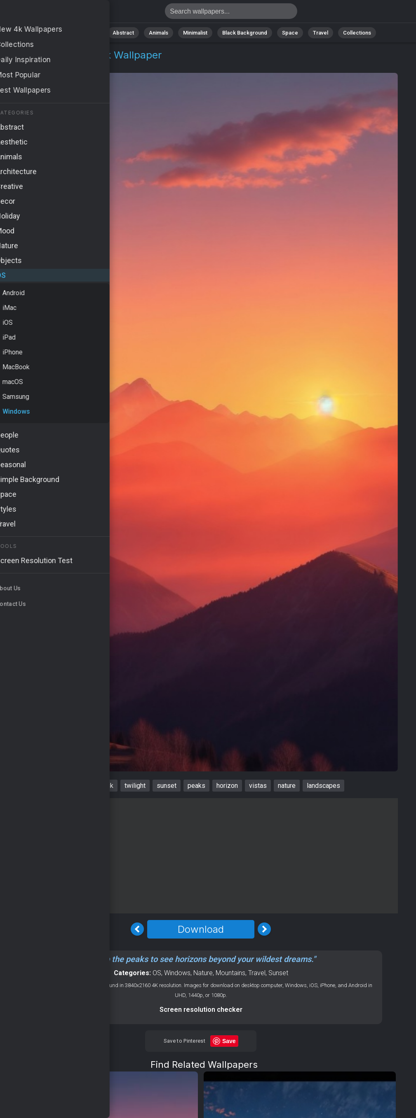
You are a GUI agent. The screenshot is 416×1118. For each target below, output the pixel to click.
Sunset (278, 973)
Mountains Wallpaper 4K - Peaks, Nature (49, 13)
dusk (106, 786)
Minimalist (195, 33)
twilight (135, 786)
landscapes (323, 786)
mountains (73, 786)
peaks (196, 786)
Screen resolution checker (201, 1009)
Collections (357, 33)
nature (287, 786)
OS (26, 65)
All (63, 33)
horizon (227, 786)
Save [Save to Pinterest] (229, 1041)
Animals (158, 33)
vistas (258, 786)
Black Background (244, 33)
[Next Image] (264, 929)
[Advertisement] (200, 855)
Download (201, 929)
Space (290, 33)
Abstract (123, 33)
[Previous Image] (137, 929)
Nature (89, 33)
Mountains (230, 973)
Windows (54, 65)
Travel (320, 33)
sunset (166, 786)
